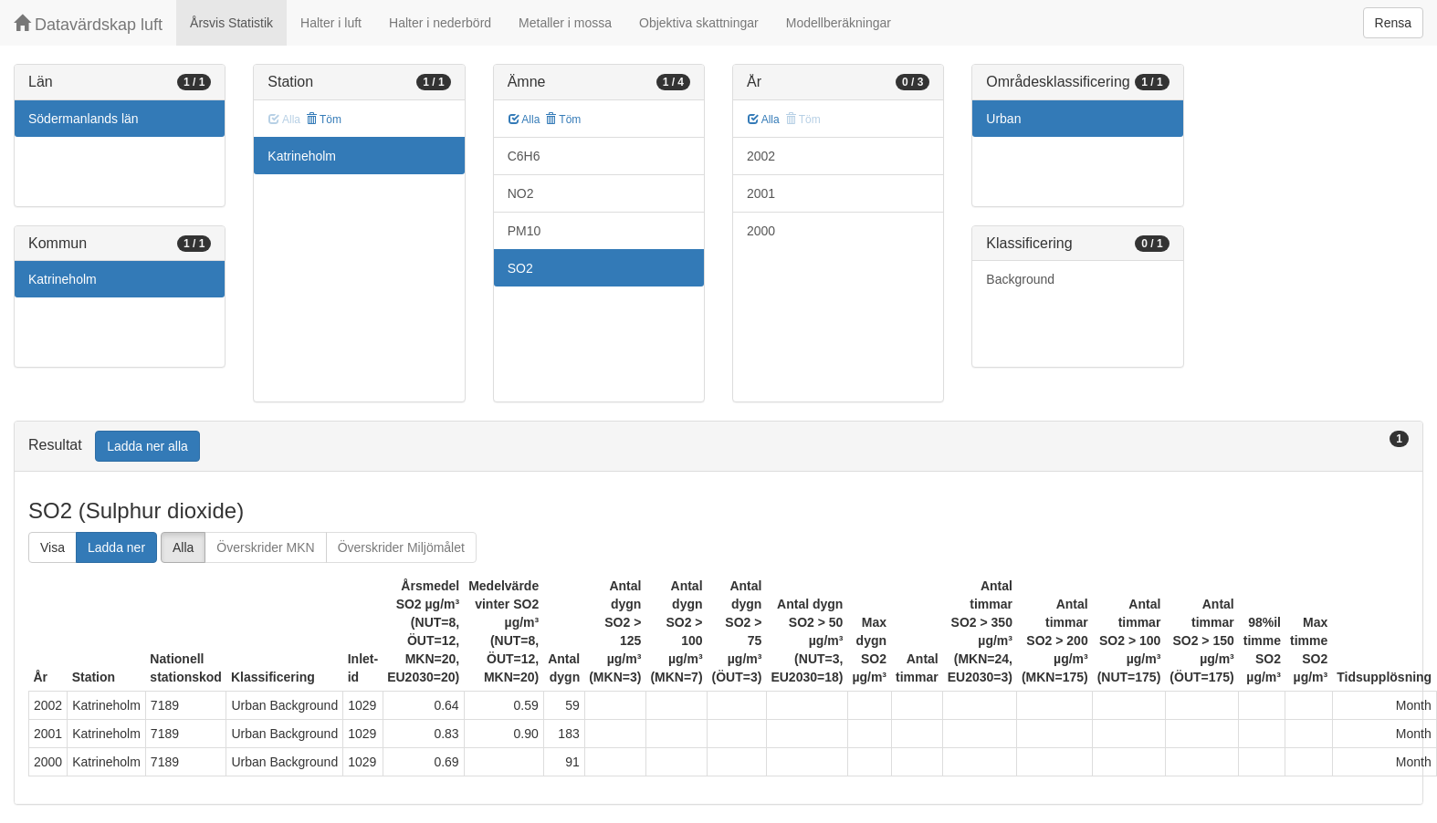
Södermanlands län (83, 118)
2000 (761, 231)
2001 (761, 193)
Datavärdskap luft (88, 24)
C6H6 (524, 156)
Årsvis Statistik (231, 23)
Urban (1003, 118)
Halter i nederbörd (440, 23)
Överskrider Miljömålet (401, 547)
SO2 (520, 268)
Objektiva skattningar (699, 23)
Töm (323, 119)
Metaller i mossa (565, 23)
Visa (52, 547)
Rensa (1393, 23)
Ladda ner (116, 547)
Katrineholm (62, 279)
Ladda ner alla (147, 446)
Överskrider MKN (265, 547)
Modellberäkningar (838, 23)
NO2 (521, 193)
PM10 (524, 231)
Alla (524, 119)
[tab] (718, 447)
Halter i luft (331, 23)
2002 (761, 156)
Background (1020, 279)
